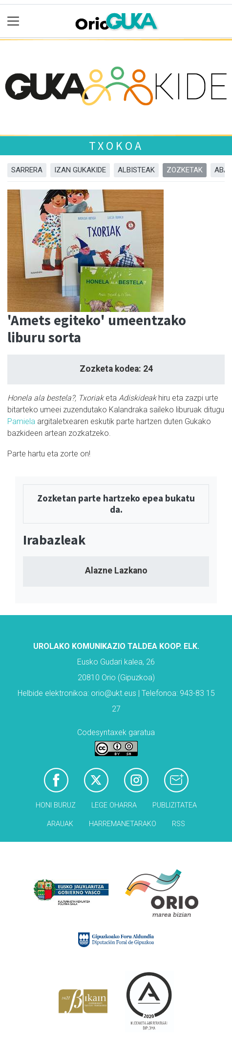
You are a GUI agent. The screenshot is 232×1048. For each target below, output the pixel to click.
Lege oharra (114, 805)
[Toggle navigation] (13, 21)
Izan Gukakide (80, 170)
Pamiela (21, 421)
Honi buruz (56, 805)
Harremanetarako (122, 824)
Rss (178, 824)
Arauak (60, 824)
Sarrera (26, 170)
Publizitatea (174, 805)
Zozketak (185, 170)
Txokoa (116, 145)
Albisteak (136, 170)
